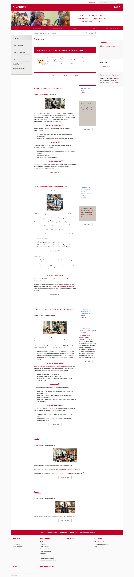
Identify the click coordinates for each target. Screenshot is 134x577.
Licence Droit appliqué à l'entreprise (62, 286)
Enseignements (44, 33)
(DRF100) (83, 317)
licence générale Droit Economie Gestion (46, 345)
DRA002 (83, 210)
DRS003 (89, 210)
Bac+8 (76, 75)
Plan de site (73, 532)
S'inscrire (87, 129)
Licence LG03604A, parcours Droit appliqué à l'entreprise (50, 366)
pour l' (84, 337)
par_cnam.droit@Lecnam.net (110, 46)
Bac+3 (65, 75)
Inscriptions (16, 56)
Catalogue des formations (17, 63)
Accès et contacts (18, 546)
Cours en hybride (18, 49)
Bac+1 (54, 75)
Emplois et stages (47, 566)
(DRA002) (83, 92)
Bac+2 (59, 75)
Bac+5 (70, 75)
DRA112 (83, 197)
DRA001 (91, 208)
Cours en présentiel (19, 52)
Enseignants (16, 544)
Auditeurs (98, 538)
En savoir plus (54, 172)
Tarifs (14, 59)
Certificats (16, 42)
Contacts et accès (52, 532)
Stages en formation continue (19, 69)
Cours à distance (18, 45)
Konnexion (14, 575)
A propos (16, 538)
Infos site (41, 532)
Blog (15, 566)
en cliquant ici (116, 82)
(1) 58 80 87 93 (107, 52)
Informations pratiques (100, 542)
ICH (14, 549)
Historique (16, 542)
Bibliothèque (63, 532)
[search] (107, 2)
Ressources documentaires (101, 544)
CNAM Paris (106, 66)
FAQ (95, 546)
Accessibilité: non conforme (87, 532)
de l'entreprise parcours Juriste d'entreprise (67, 469)
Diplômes (53, 33)
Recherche (71, 538)
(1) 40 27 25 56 (107, 54)
